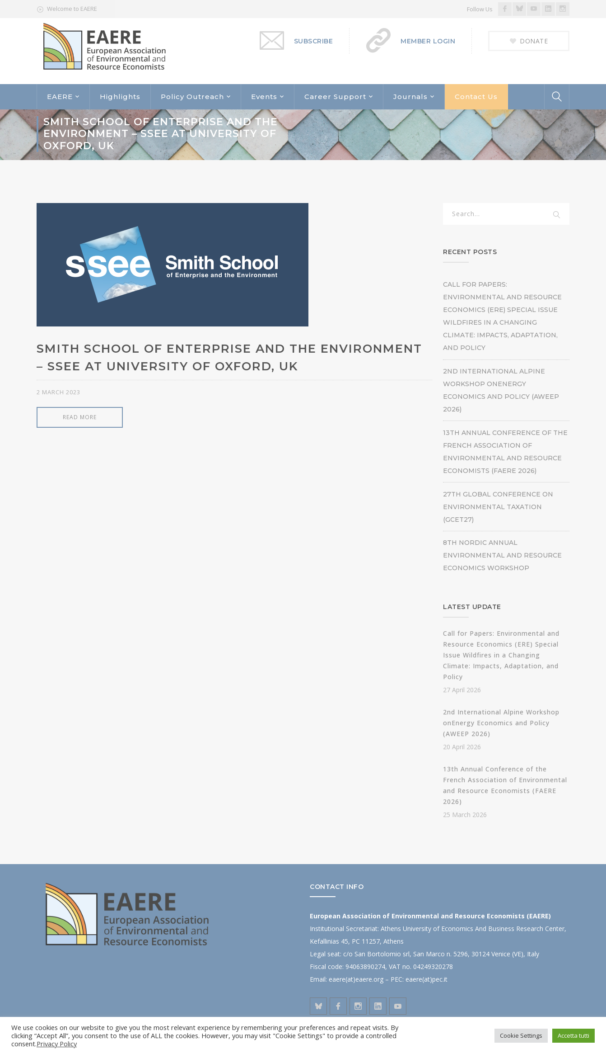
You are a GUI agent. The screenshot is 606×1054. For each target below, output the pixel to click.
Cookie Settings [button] (521, 1035)
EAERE (60, 96)
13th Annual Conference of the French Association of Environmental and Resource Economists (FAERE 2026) (505, 452)
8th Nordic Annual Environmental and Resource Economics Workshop (502, 555)
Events (264, 96)
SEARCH (556, 215)
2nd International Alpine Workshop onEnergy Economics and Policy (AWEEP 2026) (501, 390)
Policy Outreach (192, 96)
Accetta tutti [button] (573, 1035)
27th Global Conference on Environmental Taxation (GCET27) (498, 507)
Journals (410, 96)
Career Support (335, 96)
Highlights (120, 96)
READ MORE (80, 417)
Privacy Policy (57, 1043)
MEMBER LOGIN (428, 41)
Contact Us (476, 96)
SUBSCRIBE (313, 41)
